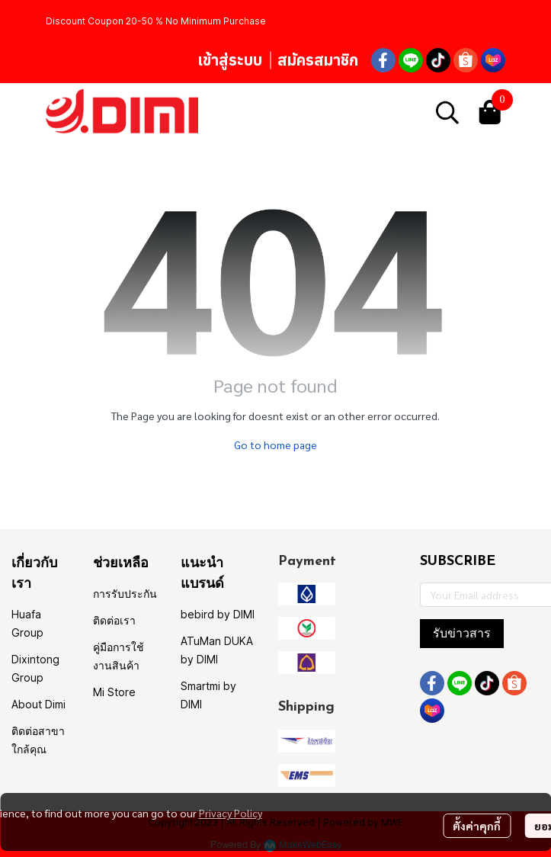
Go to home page (275, 444)
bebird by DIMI (218, 614)
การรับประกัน (125, 593)
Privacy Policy (230, 813)
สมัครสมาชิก (317, 60)
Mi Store (114, 691)
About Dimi (38, 704)
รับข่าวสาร (462, 633)
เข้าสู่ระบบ (229, 60)
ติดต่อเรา (114, 620)
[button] (447, 112)
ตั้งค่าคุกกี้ (477, 826)
